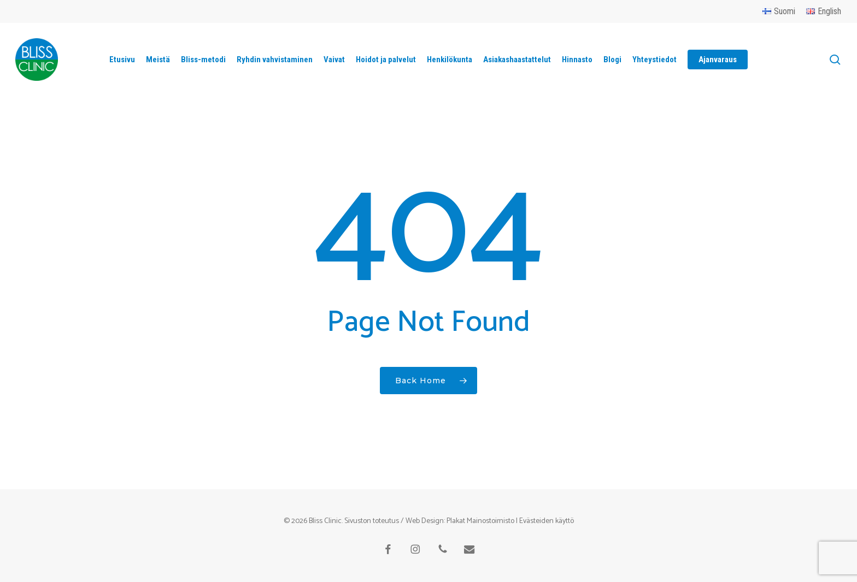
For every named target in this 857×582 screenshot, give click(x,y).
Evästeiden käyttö (546, 521)
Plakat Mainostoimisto (480, 521)
